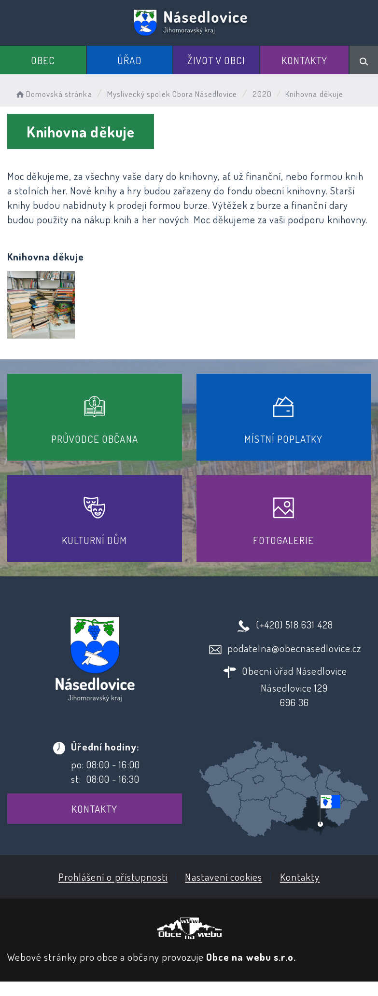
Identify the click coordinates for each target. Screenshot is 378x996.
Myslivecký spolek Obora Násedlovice (172, 94)
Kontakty (304, 60)
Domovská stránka (53, 94)
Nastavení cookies (223, 876)
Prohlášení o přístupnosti (113, 876)
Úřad (129, 60)
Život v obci (216, 60)
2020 (262, 94)
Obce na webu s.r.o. (251, 956)
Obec (43, 60)
